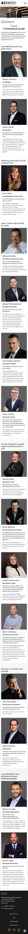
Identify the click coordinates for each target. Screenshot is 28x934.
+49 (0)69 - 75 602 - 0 (9, 906)
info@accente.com (8, 908)
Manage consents (25, 930)
